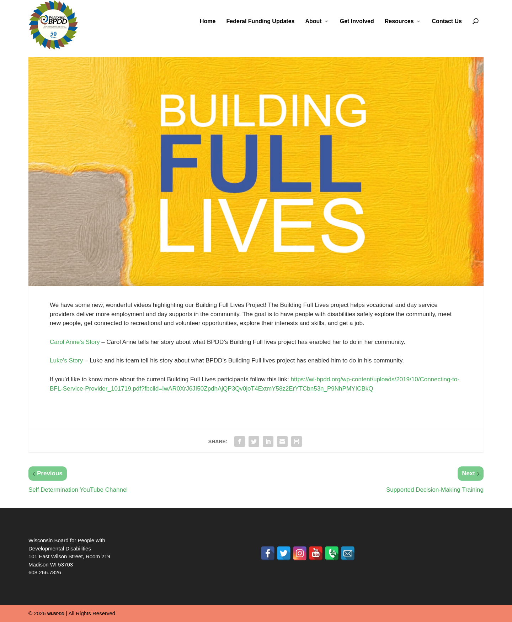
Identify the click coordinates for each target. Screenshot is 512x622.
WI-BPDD (55, 614)
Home (207, 21)
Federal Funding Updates (260, 21)
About (313, 21)
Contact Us (447, 21)
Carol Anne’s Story (75, 342)
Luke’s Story (66, 360)
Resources (399, 21)
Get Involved (357, 21)
